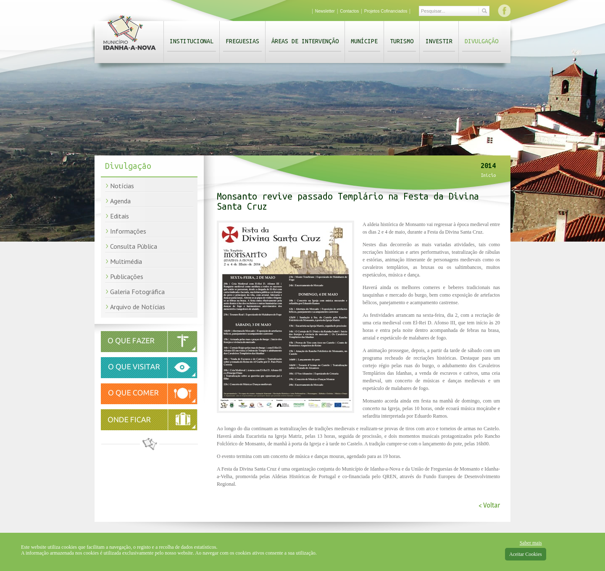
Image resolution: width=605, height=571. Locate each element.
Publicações (126, 276)
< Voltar (489, 505)
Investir (439, 41)
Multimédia (126, 261)
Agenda (120, 201)
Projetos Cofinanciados (386, 11)
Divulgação (481, 41)
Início (488, 175)
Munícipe (364, 41)
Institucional (191, 41)
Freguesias (242, 41)
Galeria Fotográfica (137, 291)
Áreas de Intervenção (305, 41)
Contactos (349, 11)
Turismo (401, 41)
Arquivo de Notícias (137, 307)
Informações (128, 231)
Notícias (122, 186)
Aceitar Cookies (525, 554)
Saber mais (531, 543)
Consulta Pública (133, 246)
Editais (119, 216)
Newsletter (325, 11)
